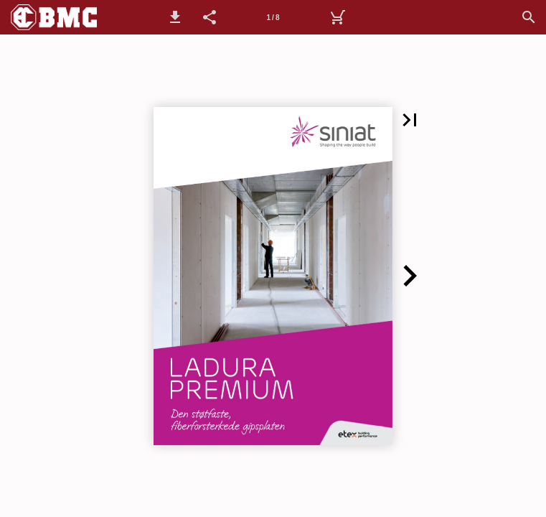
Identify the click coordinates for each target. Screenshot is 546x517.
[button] (175, 17)
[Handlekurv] (337, 17)
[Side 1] (273, 17)
